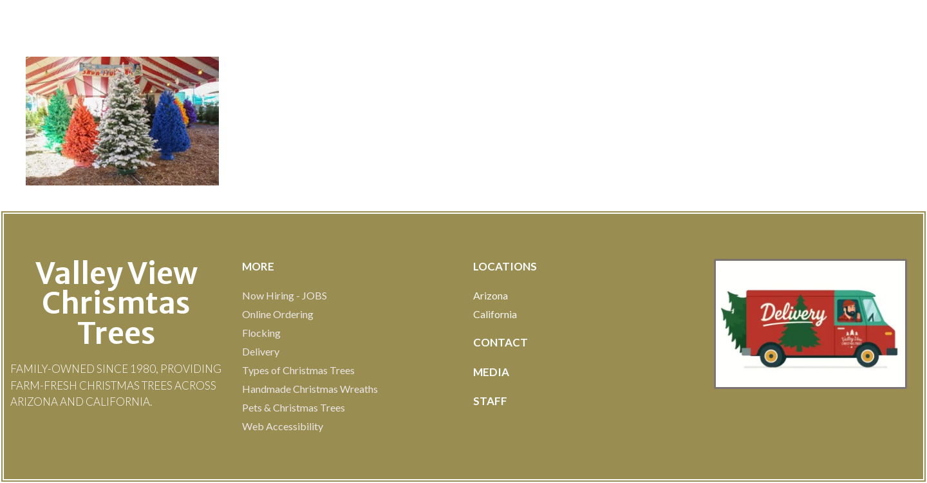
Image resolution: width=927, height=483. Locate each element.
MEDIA (491, 372)
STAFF (490, 401)
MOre (258, 266)
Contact (500, 342)
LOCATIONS (505, 266)
